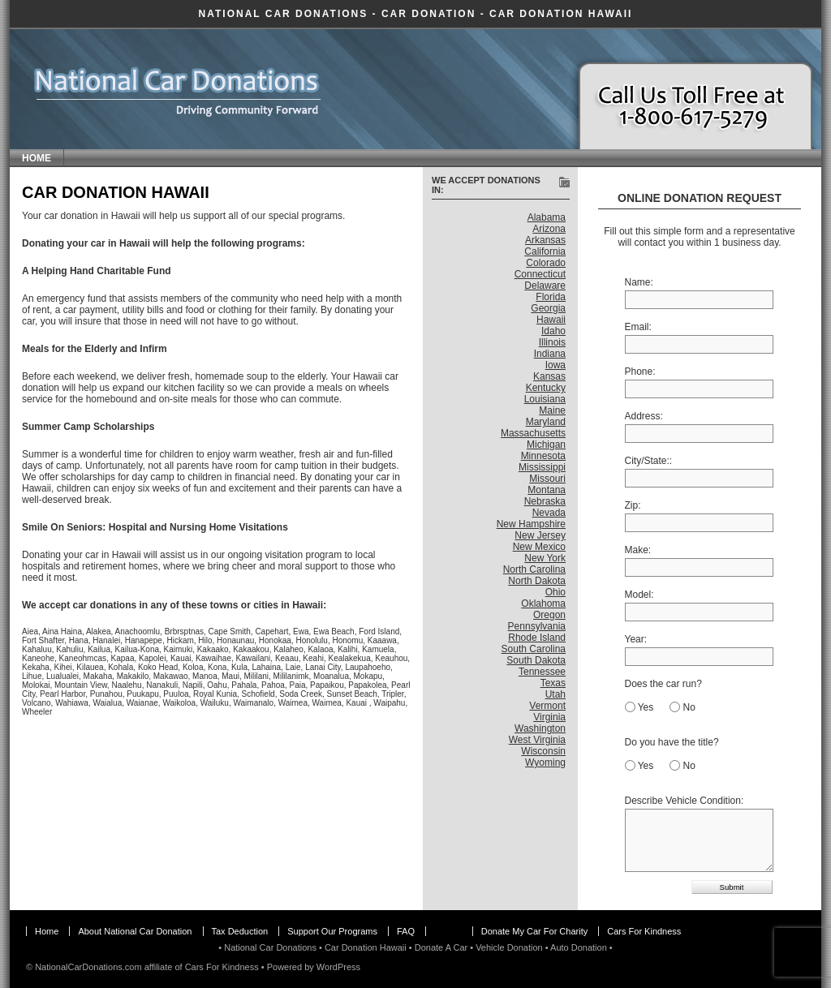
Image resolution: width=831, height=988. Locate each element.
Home (36, 158)
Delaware (545, 285)
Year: (636, 639)
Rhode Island (537, 637)
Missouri (547, 478)
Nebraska (545, 501)
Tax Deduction (240, 931)
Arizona (549, 228)
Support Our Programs (332, 931)
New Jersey (540, 535)
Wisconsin (543, 751)
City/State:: (649, 460)
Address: (644, 416)
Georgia (548, 308)
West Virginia (537, 739)
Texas (553, 683)
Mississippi (542, 467)
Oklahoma (543, 603)
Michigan (546, 444)
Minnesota (543, 456)
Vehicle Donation (509, 947)
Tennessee (542, 671)
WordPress (338, 967)
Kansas (549, 376)
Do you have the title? (672, 742)
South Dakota (536, 660)
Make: (638, 550)
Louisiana (545, 399)
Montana (546, 490)
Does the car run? (663, 683)
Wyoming (545, 762)
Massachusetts (533, 433)
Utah (555, 694)
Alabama (546, 217)
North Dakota (537, 580)
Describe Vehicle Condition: (684, 800)
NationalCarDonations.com (88, 967)
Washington (540, 728)
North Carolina (534, 569)
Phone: (640, 371)
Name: (639, 282)
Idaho (553, 331)
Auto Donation (578, 947)
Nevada (549, 512)
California (545, 251)
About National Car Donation (135, 931)
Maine (552, 410)
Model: (639, 594)
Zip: (633, 505)
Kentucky (546, 387)
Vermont (547, 705)
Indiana (550, 353)
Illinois (552, 342)
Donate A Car (441, 947)
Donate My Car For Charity (534, 931)
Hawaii (551, 319)
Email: (638, 327)
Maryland (546, 421)
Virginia (549, 717)
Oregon (549, 615)
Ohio (555, 592)
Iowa (555, 365)
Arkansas (545, 240)
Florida (551, 297)
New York (545, 558)
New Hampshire (531, 524)
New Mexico (539, 546)
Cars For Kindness (644, 931)
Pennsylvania (537, 626)
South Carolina (534, 649)
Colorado (546, 262)
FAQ (406, 931)
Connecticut (540, 274)
